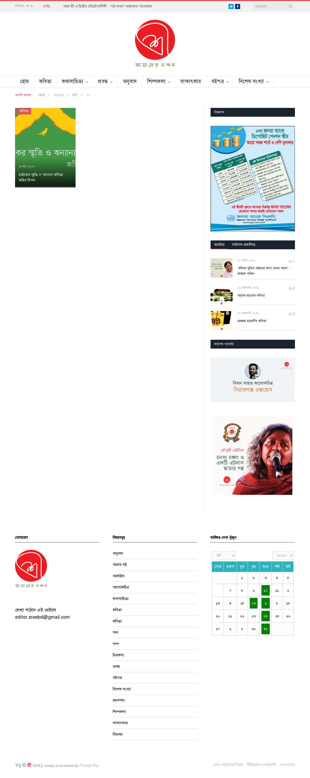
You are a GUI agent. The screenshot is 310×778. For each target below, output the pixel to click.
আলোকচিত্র (121, 587)
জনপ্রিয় (219, 244)
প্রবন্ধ (103, 81)
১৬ (254, 603)
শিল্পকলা (156, 81)
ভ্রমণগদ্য (119, 700)
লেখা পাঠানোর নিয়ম (228, 764)
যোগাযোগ (287, 764)
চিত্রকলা (118, 655)
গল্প (116, 644)
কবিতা (45, 81)
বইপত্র (217, 81)
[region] (253, 178)
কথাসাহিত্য (72, 81)
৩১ (265, 628)
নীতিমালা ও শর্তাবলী (261, 764)
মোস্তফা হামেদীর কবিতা (251, 321)
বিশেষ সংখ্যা (251, 81)
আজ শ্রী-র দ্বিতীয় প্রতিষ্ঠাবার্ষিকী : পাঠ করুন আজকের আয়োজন (107, 6)
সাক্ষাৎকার (190, 81)
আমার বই (120, 564)
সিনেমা (118, 734)
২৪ (265, 616)
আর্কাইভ (119, 576)
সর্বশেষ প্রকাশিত (243, 244)
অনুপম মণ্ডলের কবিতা (251, 295)
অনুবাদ (130, 81)
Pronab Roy (89, 765)
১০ (265, 590)
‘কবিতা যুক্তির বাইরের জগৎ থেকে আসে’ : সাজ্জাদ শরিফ (264, 271)
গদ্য (115, 632)
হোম (24, 81)
